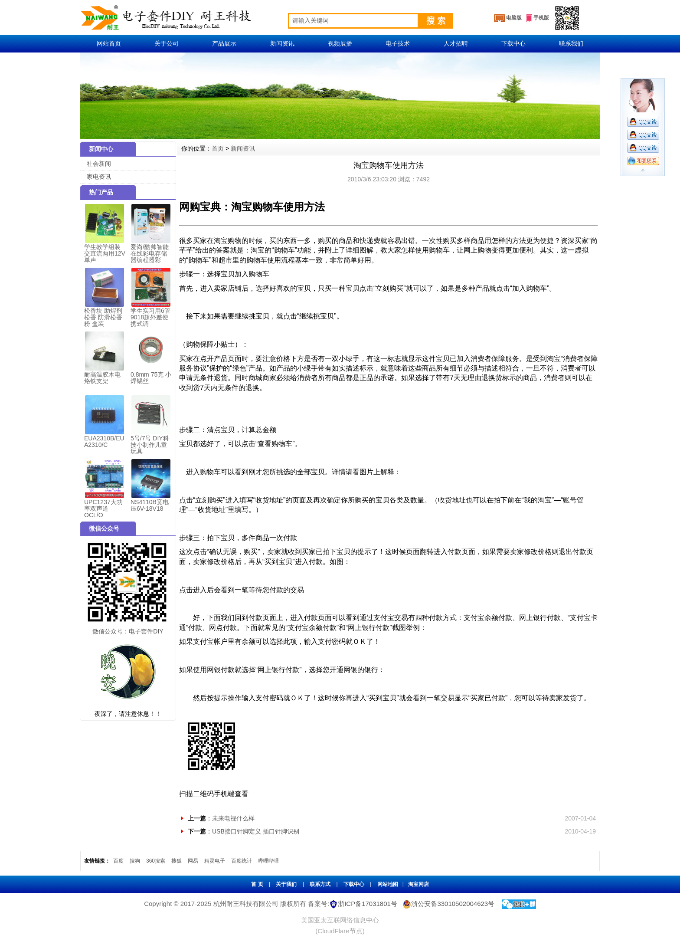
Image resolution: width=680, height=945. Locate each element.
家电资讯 (99, 176)
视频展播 (340, 43)
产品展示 (224, 43)
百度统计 (241, 861)
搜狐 (176, 861)
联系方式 (320, 884)
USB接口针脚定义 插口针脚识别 (255, 831)
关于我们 (286, 884)
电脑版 (508, 18)
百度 (118, 861)
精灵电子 (214, 861)
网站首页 (109, 43)
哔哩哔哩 (268, 861)
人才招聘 (456, 43)
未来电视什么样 (233, 818)
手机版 (537, 18)
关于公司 (166, 43)
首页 (218, 148)
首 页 (257, 884)
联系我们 (571, 43)
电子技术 (398, 43)
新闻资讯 (282, 43)
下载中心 (513, 43)
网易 (193, 861)
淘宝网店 (418, 884)
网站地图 (387, 884)
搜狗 (135, 861)
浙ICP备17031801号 (367, 903)
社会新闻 (99, 163)
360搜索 (155, 861)
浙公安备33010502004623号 (447, 903)
